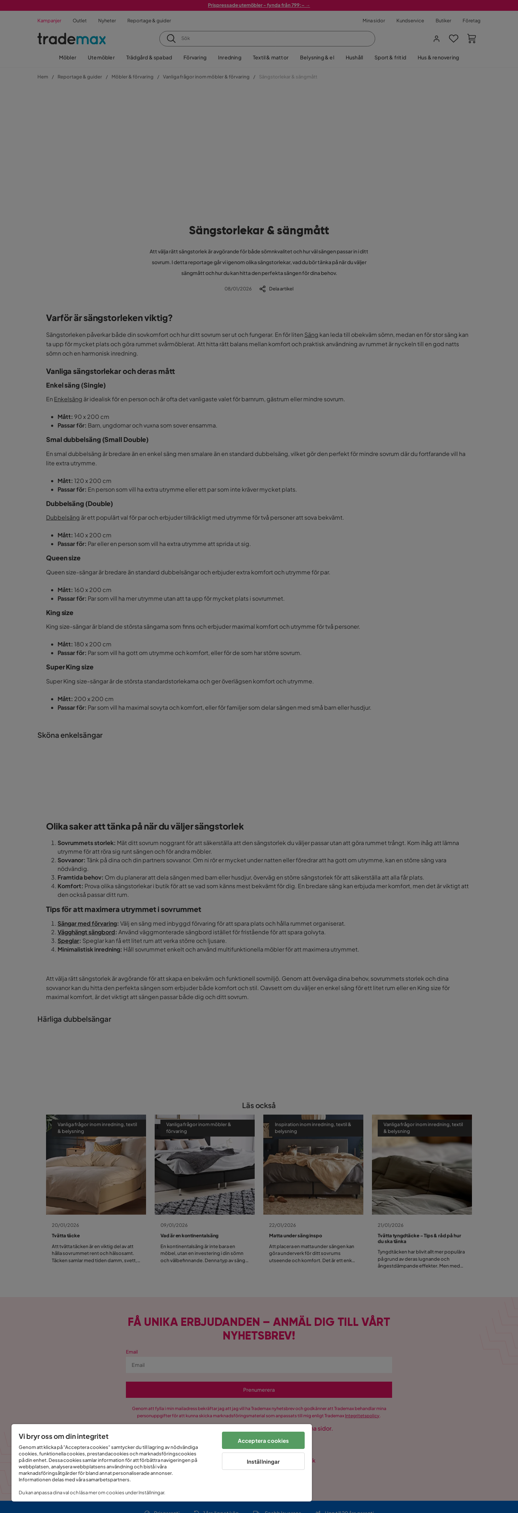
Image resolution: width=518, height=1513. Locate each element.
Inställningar (263, 1461)
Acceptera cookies (263, 1440)
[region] (162, 1462)
